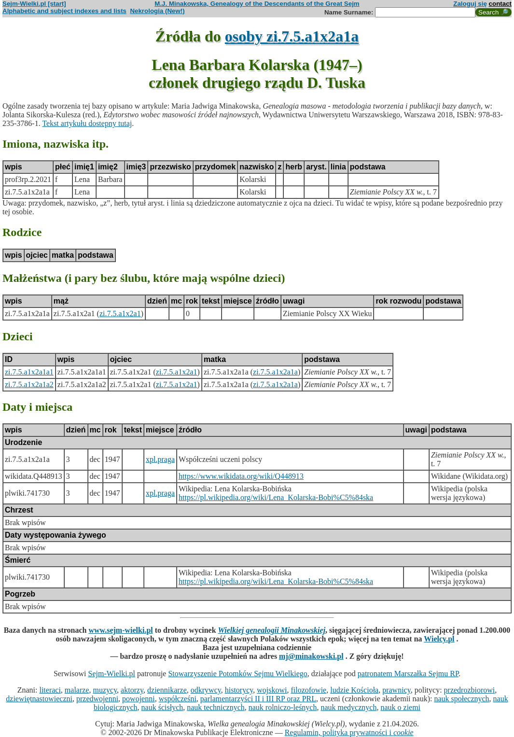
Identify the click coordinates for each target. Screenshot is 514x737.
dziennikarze (167, 690)
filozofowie (308, 690)
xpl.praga (160, 459)
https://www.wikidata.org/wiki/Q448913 (241, 476)
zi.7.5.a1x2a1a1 (29, 372)
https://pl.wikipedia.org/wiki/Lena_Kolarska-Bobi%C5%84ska (276, 497)
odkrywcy (206, 690)
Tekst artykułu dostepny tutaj (87, 123)
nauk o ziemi (400, 707)
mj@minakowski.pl (311, 656)
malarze (77, 690)
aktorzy (132, 690)
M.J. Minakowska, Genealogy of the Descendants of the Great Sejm (256, 3)
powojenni (138, 699)
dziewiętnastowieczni (39, 699)
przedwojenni (97, 699)
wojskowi (272, 690)
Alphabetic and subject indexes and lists (64, 10)
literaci (49, 690)
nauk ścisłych (162, 707)
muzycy (105, 690)
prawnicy (396, 690)
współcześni (177, 699)
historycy (239, 690)
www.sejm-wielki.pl (120, 630)
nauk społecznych (461, 699)
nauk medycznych (348, 707)
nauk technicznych (216, 707)
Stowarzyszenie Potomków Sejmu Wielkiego (237, 673)
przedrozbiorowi (469, 690)
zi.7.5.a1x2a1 (120, 313)
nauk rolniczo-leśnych (283, 707)
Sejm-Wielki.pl (111, 673)
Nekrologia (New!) (157, 10)
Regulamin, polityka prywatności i (349, 732)
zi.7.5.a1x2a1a (275, 372)
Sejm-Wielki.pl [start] (34, 3)
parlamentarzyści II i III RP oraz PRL (258, 699)
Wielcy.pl (439, 639)
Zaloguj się (470, 3)
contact (500, 3)
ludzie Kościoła (354, 690)
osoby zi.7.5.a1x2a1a (292, 36)
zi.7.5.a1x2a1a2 (29, 384)
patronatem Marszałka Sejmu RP (408, 673)
